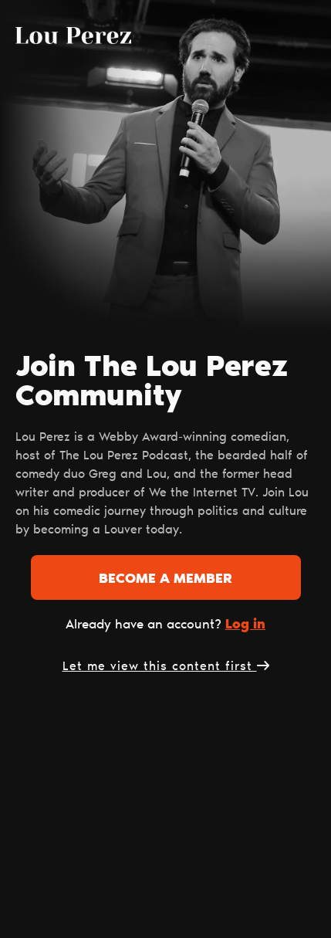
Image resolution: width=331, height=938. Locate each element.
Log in (245, 625)
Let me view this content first (165, 667)
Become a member (165, 580)
